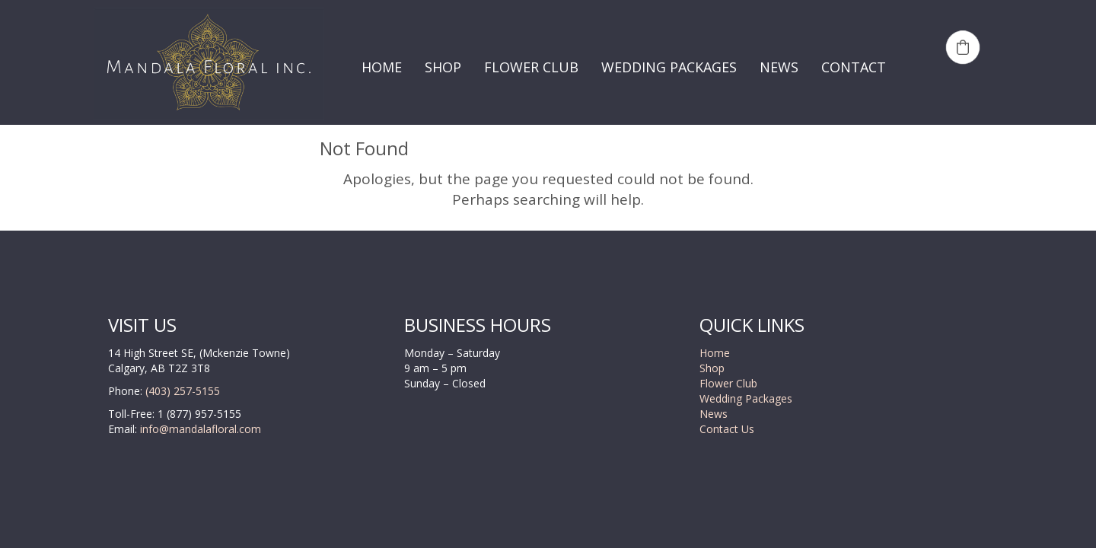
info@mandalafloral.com (199, 429)
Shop (712, 368)
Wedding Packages (745, 398)
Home (714, 353)
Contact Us (726, 429)
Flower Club (728, 383)
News (713, 413)
